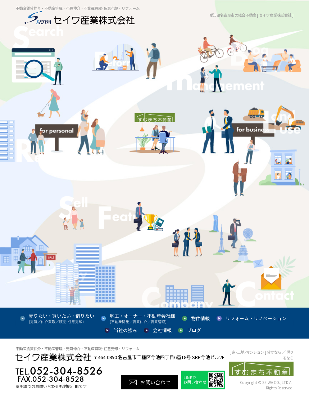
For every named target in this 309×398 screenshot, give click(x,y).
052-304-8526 (59, 371)
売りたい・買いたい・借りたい (61, 318)
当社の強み (125, 330)
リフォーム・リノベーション (256, 318)
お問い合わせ (155, 382)
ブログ (194, 330)
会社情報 (162, 330)
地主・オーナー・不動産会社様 (142, 318)
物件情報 (200, 318)
